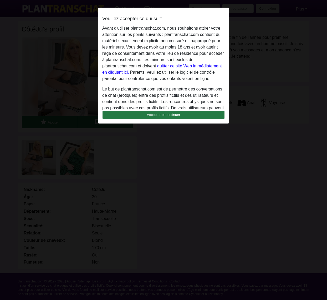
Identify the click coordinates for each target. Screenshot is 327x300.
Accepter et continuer (163, 115)
